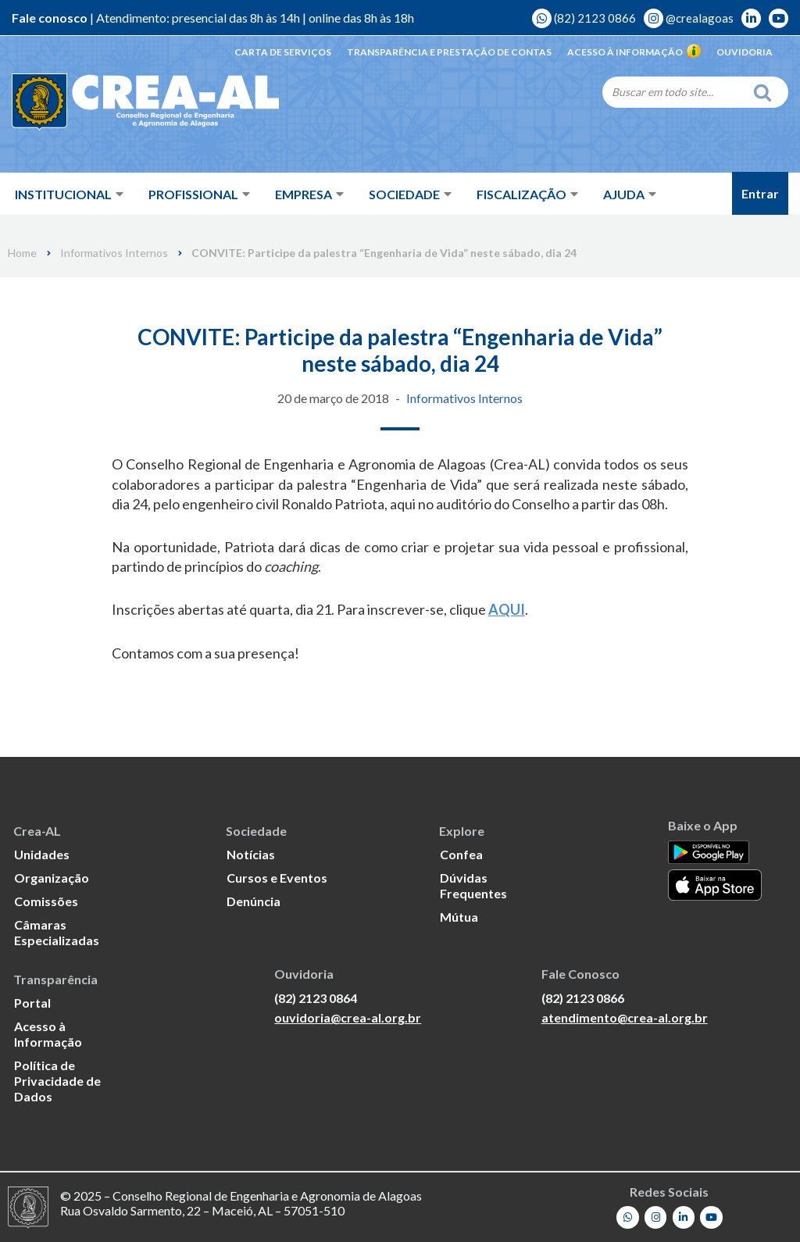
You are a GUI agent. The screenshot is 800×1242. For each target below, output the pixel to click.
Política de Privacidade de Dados (57, 1080)
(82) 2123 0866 (584, 18)
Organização (51, 876)
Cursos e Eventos (277, 876)
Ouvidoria (744, 52)
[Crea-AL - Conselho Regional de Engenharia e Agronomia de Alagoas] (123, 101)
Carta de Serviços (282, 52)
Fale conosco (50, 17)
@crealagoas (689, 18)
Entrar (760, 193)
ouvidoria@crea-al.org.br (347, 1017)
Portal (32, 1001)
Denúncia (253, 900)
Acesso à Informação (634, 52)
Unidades (42, 853)
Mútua (459, 915)
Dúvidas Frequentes (473, 884)
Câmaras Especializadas (56, 931)
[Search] (673, 91)
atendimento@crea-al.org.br (624, 1017)
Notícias (251, 853)
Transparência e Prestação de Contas (449, 52)
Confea (461, 853)
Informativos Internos (114, 253)
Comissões (46, 900)
